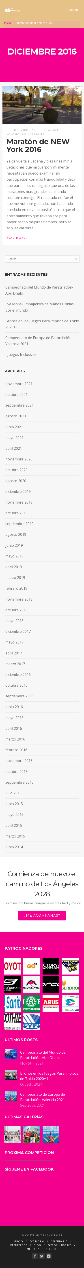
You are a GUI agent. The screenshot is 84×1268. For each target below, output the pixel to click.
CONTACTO (49, 1249)
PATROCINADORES (59, 1245)
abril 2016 (13, 728)
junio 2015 (14, 803)
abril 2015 (13, 825)
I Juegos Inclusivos (21, 354)
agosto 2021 (15, 416)
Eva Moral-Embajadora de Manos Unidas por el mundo (39, 307)
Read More (17, 237)
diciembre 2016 (18, 674)
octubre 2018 (16, 610)
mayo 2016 (14, 717)
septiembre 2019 (19, 523)
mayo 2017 (14, 642)
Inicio (7, 23)
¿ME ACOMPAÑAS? (42, 915)
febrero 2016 (16, 749)
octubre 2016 (16, 685)
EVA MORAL (37, 1241)
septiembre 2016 (19, 696)
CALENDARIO (59, 1241)
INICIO (18, 1241)
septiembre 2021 (19, 405)
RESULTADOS (18, 1245)
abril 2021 (13, 448)
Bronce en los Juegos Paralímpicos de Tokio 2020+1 (42, 324)
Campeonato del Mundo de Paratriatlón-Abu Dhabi (39, 290)
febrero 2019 (16, 588)
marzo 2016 (15, 739)
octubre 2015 (16, 771)
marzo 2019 (15, 577)
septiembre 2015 (19, 782)
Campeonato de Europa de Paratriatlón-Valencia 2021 (39, 340)
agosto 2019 (15, 534)
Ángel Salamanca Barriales (32, 132)
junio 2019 (14, 545)
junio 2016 (14, 706)
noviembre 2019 (18, 502)
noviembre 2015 (18, 760)
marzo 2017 (15, 663)
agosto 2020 (15, 480)
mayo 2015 (14, 814)
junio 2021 (14, 426)
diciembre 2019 (18, 491)
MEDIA (31, 1249)
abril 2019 (13, 566)
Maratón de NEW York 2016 (38, 145)
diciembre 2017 (18, 631)
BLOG (37, 1245)
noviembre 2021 (18, 383)
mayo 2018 (14, 620)
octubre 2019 (16, 513)
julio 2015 (13, 793)
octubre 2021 (16, 394)
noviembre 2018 (18, 599)
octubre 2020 (16, 469)
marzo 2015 (15, 836)
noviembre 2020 (18, 459)
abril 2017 (13, 653)
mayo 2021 (14, 437)
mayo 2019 (14, 556)
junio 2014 (14, 846)
